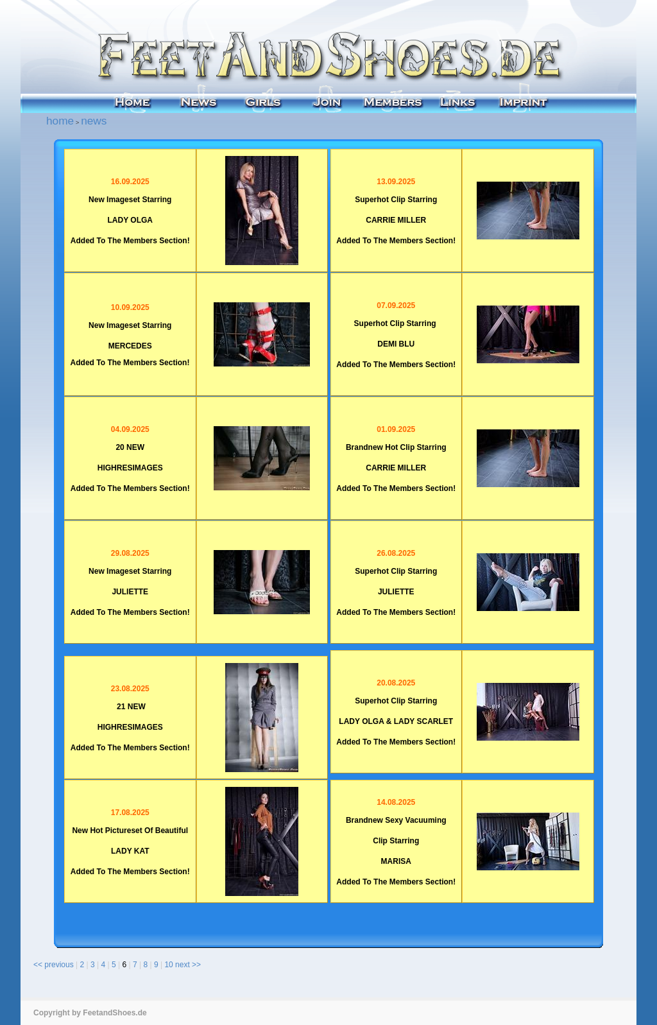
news (94, 120)
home (60, 120)
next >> (188, 964)
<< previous (53, 964)
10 (168, 964)
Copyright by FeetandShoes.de (90, 1012)
